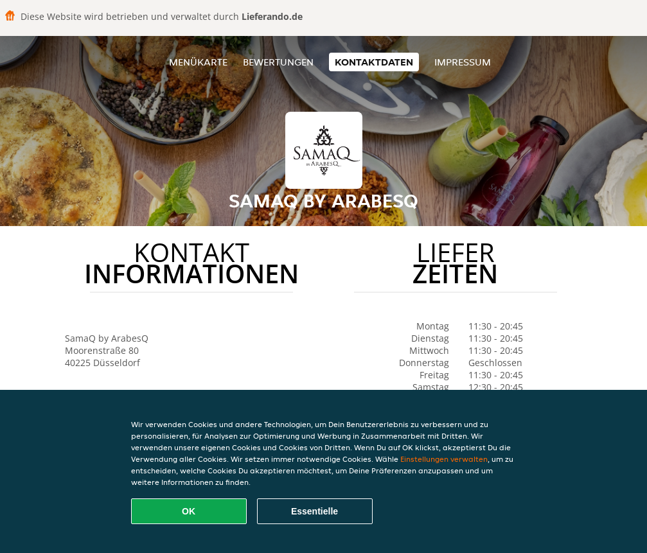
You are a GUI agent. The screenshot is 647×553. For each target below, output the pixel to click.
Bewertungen (278, 62)
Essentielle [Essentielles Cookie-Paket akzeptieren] (314, 511)
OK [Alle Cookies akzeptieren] (188, 511)
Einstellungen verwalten (444, 459)
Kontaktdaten (374, 62)
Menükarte (198, 62)
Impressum (462, 62)
